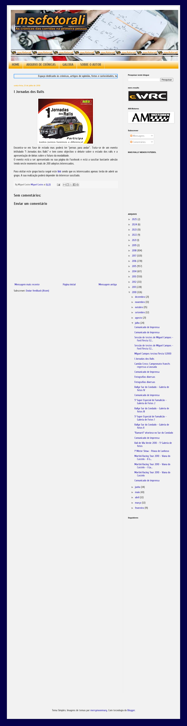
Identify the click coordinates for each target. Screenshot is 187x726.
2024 (135, 224)
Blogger (131, 710)
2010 (134, 292)
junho (138, 487)
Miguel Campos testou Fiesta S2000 (152, 353)
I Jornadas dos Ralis (144, 358)
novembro (140, 302)
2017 (134, 255)
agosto (139, 317)
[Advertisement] (145, 570)
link (59, 171)
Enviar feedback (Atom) (37, 290)
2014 (134, 271)
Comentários (138, 142)
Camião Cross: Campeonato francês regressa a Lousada (152, 365)
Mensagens (137, 135)
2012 (134, 282)
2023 (134, 229)
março (138, 502)
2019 (134, 245)
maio (138, 492)
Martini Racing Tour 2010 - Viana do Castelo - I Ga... (152, 466)
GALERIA (68, 65)
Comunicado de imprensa (146, 395)
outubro (139, 307)
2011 (134, 287)
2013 (134, 276)
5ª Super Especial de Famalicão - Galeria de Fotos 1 (150, 418)
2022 (135, 234)
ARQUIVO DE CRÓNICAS (41, 65)
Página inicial (69, 284)
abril (137, 497)
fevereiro (140, 508)
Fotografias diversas (144, 376)
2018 (134, 250)
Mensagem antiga (108, 284)
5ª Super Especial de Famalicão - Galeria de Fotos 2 (150, 402)
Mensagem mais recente (27, 284)
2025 (135, 219)
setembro (140, 312)
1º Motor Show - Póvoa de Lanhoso (151, 451)
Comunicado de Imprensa (146, 327)
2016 (134, 261)
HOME (15, 65)
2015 (134, 266)
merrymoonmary (98, 710)
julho (137, 323)
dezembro (140, 297)
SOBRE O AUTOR (90, 65)
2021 (134, 240)
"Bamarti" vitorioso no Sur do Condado (153, 432)
